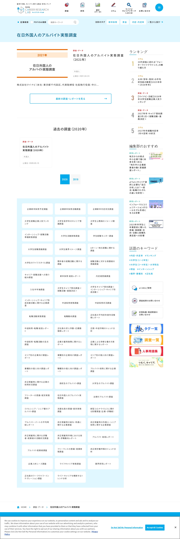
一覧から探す (155, 22)
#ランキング (150, 255)
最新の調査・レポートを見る (70, 98)
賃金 (124, 22)
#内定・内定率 (136, 255)
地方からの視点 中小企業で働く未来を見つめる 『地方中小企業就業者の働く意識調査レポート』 (138, 163)
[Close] (175, 527)
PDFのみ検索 (40, 22)
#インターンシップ (145, 267)
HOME (24, 507)
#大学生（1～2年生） (139, 259)
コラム (140, 59)
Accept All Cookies (155, 527)
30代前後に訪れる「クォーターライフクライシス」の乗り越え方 (150, 65)
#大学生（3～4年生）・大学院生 (144, 263)
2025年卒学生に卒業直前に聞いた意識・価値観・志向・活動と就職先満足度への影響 (138, 230)
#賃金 (132, 267)
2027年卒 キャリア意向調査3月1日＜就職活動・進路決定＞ (150, 116)
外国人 (77, 71)
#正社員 (149, 272)
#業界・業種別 (136, 272)
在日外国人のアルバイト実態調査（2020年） (36, 148)
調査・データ (143, 93)
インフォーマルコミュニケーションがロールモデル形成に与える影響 (138, 208)
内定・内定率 (138, 22)
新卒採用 (113, 22)
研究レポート (134, 153)
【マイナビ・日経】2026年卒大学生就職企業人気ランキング (150, 99)
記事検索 (24, 22)
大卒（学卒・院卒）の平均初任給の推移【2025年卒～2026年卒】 (150, 82)
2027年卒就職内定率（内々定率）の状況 (148, 132)
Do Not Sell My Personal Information (127, 527)
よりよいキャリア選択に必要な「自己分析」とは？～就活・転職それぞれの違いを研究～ (138, 187)
